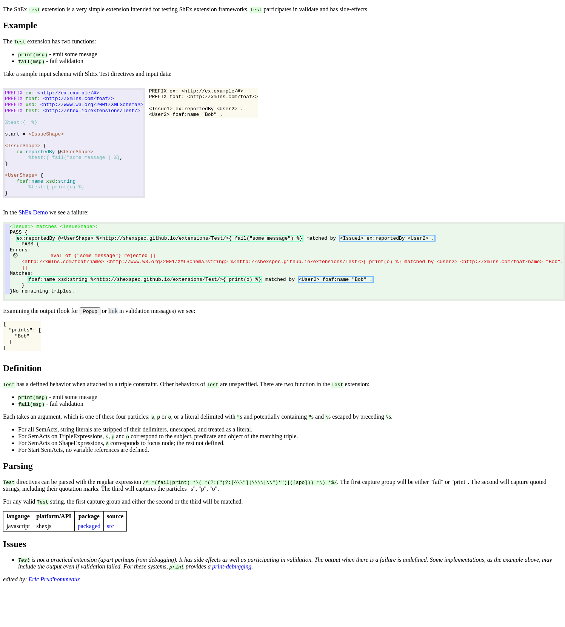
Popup (90, 311)
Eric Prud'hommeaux (54, 579)
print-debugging (231, 567)
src (110, 526)
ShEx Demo (33, 212)
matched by (226, 238)
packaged (89, 526)
